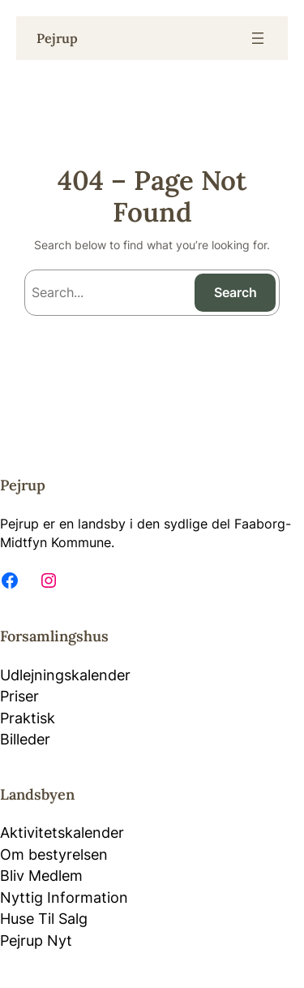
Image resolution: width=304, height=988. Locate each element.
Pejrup (57, 38)
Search (235, 292)
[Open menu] (258, 38)
